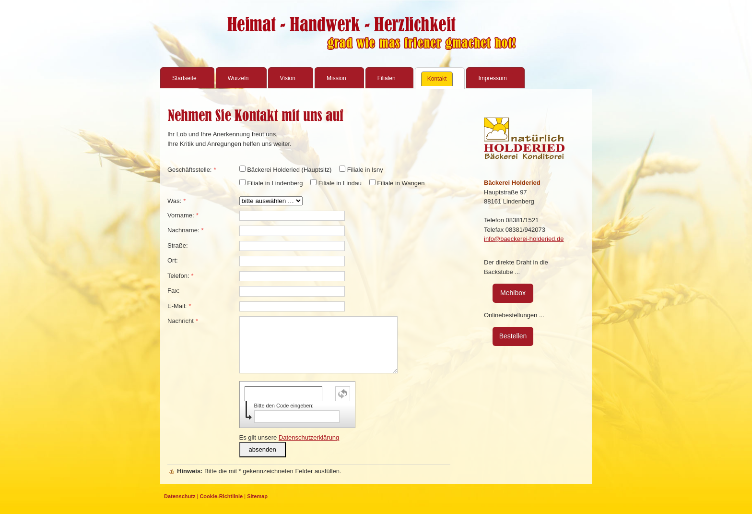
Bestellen (513, 336)
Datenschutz (179, 496)
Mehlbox (513, 293)
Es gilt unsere (289, 437)
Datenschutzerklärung (309, 437)
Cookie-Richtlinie (221, 496)
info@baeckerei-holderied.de (524, 238)
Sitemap (257, 496)
